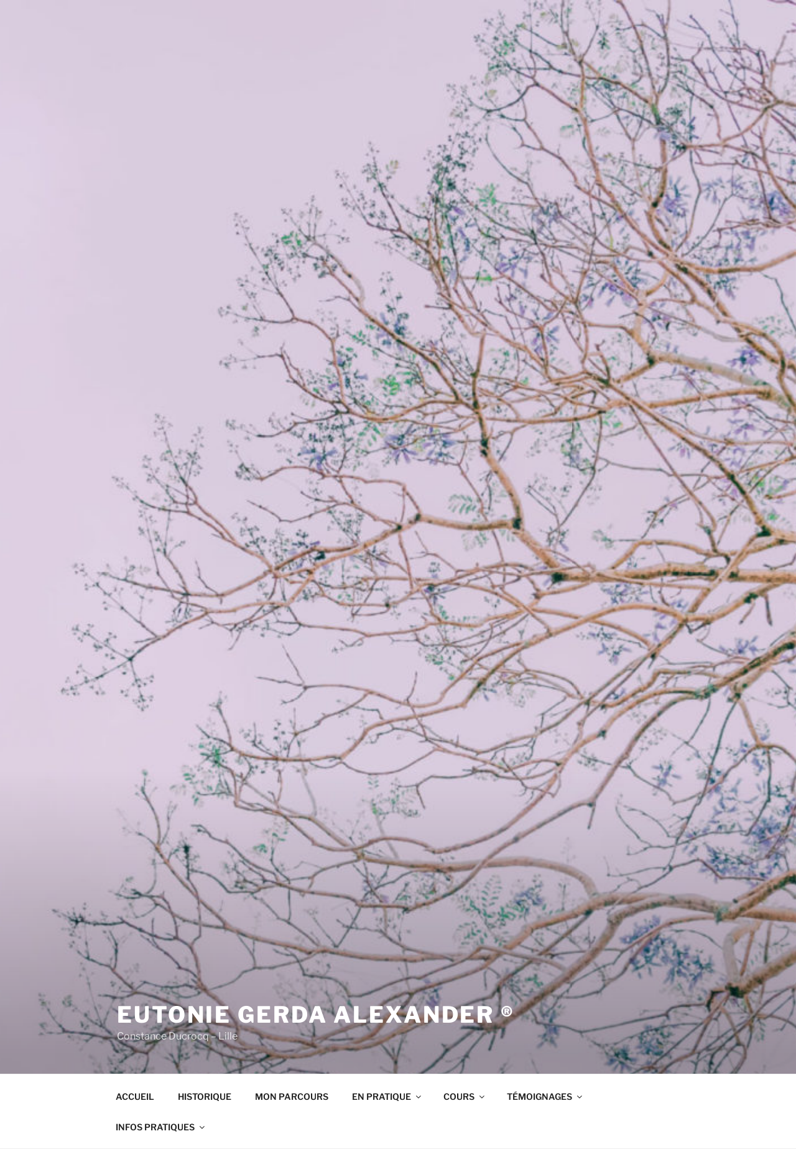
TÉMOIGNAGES (545, 1096)
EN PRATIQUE (387, 1096)
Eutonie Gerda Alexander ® (316, 1014)
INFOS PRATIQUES (161, 1127)
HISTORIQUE (204, 1096)
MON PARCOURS (291, 1096)
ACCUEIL (135, 1096)
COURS (464, 1096)
